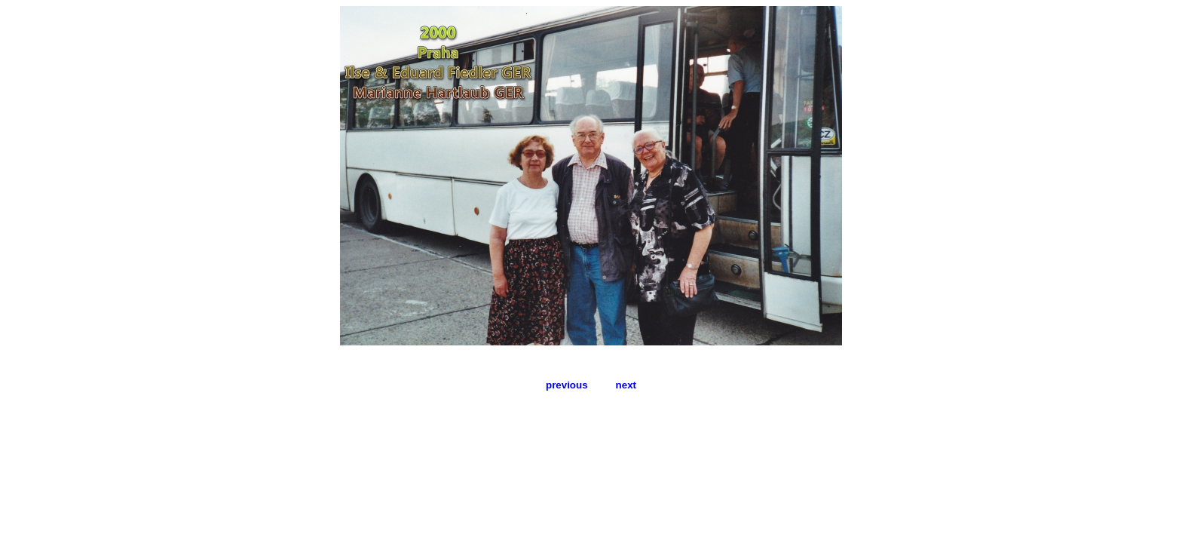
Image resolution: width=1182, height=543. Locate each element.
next (626, 385)
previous (567, 385)
